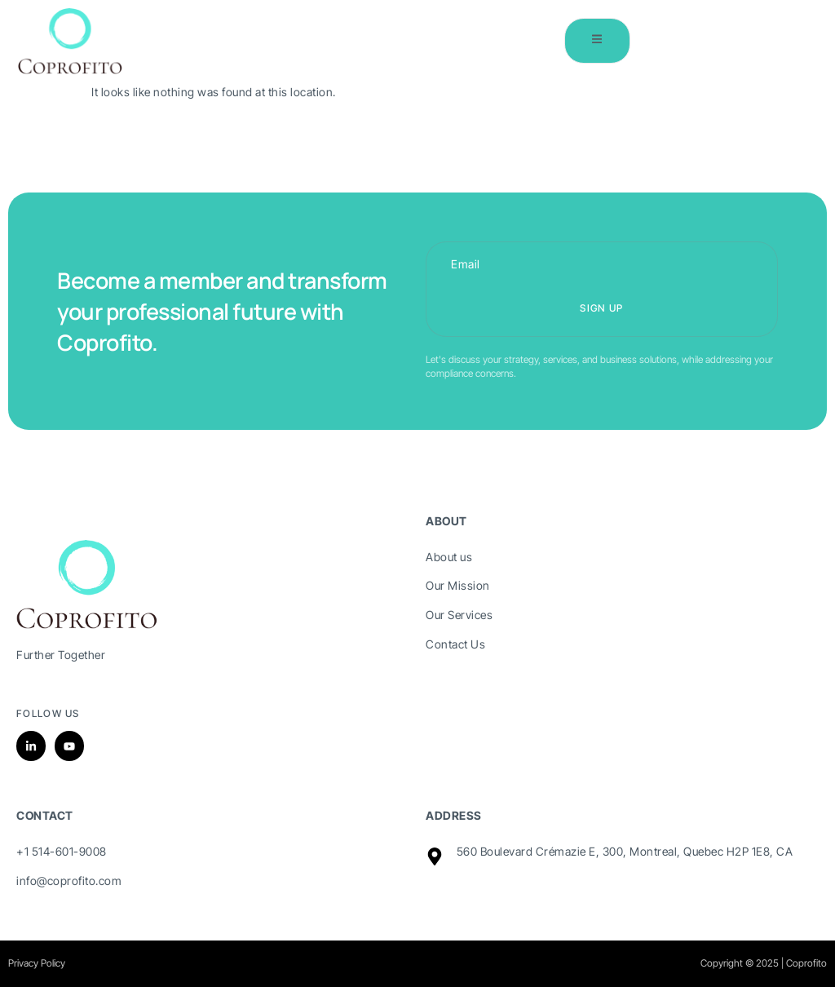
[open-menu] (596, 41)
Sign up (601, 308)
